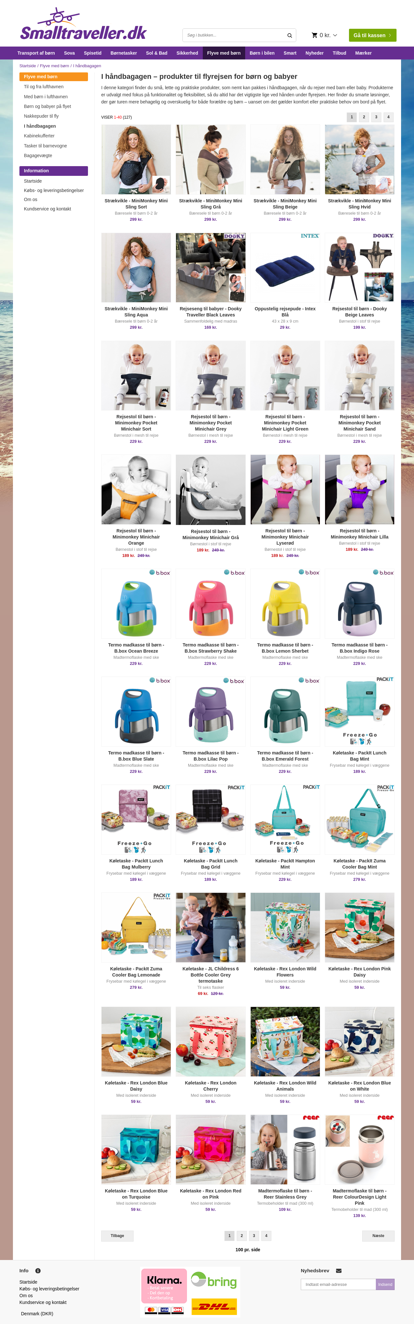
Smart (290, 53)
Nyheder (315, 53)
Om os (30, 199)
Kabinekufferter (39, 135)
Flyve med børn (224, 53)
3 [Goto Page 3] (376, 117)
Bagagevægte (38, 155)
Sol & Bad (157, 53)
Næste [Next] (378, 1235)
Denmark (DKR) (37, 1313)
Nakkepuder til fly (41, 116)
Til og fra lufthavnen (43, 86)
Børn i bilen (262, 53)
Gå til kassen (372, 35)
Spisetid (92, 53)
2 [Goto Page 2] (364, 117)
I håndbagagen (40, 126)
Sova (69, 53)
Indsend (385, 1284)
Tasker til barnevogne (45, 145)
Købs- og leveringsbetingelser (54, 190)
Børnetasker (124, 53)
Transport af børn (36, 53)
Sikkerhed (187, 53)
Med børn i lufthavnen (46, 96)
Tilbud (339, 53)
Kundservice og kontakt (47, 208)
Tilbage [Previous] (117, 1235)
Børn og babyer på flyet (47, 106)
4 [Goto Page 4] (388, 117)
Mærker (363, 53)
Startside (27, 65)
